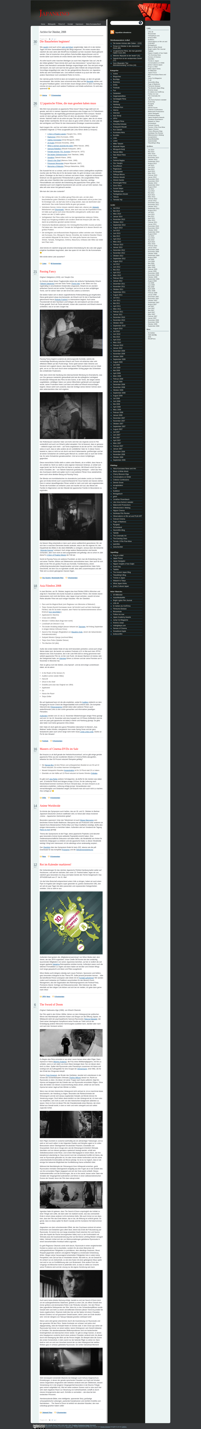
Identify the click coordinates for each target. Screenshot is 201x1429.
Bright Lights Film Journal (122, 600)
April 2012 (117, 273)
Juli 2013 (116, 231)
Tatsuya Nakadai (90, 1019)
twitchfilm (116, 544)
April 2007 (117, 440)
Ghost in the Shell (54, 160)
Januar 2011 (117, 315)
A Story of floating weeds (56, 134)
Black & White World (120, 471)
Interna (44, 95)
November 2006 (119, 454)
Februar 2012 (118, 278)
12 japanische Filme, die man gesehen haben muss (68, 103)
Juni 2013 (116, 233)
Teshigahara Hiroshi (120, 194)
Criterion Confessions (121, 480)
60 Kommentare (56, 263)
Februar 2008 (118, 412)
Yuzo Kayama (51, 1075)
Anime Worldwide (50, 805)
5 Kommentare (56, 95)
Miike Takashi (118, 144)
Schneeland (117, 527)
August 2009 (117, 362)
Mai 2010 (116, 337)
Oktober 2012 (118, 256)
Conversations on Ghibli (122, 477)
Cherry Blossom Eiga (121, 474)
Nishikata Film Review (121, 513)
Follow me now (118, 614)
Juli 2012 (116, 264)
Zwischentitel (118, 547)
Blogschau (117, 77)
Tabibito (116, 569)
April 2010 (117, 340)
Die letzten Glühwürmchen (57, 155)
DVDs (44, 798)
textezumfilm (117, 634)
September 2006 (119, 460)
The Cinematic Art (119, 536)
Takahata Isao (118, 191)
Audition (85, 702)
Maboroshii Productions (122, 505)
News (44, 856)
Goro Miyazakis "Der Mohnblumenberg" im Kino (123, 64)
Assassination (69, 770)
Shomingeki (59, 210)
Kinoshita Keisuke (119, 124)
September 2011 (119, 292)
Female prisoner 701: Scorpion (58, 152)
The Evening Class (120, 539)
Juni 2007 (116, 435)
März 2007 (117, 443)
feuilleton (116, 491)
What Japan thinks (120, 583)
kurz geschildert (55, 612)
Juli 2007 (116, 432)
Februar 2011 (118, 312)
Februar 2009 (118, 379)
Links (115, 138)
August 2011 (117, 295)
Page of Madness (119, 522)
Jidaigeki (95, 207)
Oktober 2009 (118, 356)
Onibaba (94, 773)
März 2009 (117, 376)
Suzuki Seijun (118, 188)
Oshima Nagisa (119, 160)
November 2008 (119, 387)
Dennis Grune (118, 483)
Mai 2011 (116, 303)
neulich (45, 47)
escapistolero (118, 485)
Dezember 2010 (119, 317)
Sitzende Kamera (46, 550)
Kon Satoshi (117, 130)
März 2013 (117, 242)
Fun (114, 91)
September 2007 (119, 426)
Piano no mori (45, 830)
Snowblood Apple (119, 631)
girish (115, 497)
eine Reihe (53, 779)
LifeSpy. (124, 1427)
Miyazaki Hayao (119, 146)
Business (116, 82)
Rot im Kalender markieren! (55, 864)
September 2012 (119, 259)
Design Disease (105, 1427)
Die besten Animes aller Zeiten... (125, 43)
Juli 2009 (116, 365)
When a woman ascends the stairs (60, 146)
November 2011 (119, 287)
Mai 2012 (116, 270)
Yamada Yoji (117, 200)
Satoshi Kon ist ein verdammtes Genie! (127, 58)
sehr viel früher (67, 47)
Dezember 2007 (119, 418)
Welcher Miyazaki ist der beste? (125, 56)
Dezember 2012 (119, 250)
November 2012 (119, 253)
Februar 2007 (118, 446)
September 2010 (119, 326)
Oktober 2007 (118, 424)
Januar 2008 (117, 415)
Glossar (116, 102)
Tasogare (82, 627)
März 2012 (117, 275)
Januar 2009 (117, 382)
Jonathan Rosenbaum (121, 499)
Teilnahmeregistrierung (84, 850)
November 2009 (119, 354)
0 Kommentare (72, 578)
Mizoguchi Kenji (119, 149)
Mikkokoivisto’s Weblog (121, 508)
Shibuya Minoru (119, 174)
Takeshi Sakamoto (47, 284)
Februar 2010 (118, 345)
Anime (115, 74)
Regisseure (117, 169)
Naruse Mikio (118, 152)
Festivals (45, 741)
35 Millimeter (118, 595)
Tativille (116, 533)
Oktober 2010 (118, 323)
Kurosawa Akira (119, 132)
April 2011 (117, 306)
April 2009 (117, 373)
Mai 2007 (116, 438)
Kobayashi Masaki (120, 127)
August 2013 (117, 228)
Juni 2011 (116, 301)
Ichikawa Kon (118, 107)
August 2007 (117, 429)
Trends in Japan (119, 578)
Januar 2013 (117, 247)
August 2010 (117, 329)
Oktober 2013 (118, 222)
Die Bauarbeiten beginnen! (55, 41)
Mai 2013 (116, 236)
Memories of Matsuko (55, 166)
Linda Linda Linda (87, 732)
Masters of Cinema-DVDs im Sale (59, 748)
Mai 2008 (116, 404)
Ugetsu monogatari (54, 140)
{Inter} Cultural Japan (121, 586)
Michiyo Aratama (60, 1062)
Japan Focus (118, 558)
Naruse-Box (49, 765)
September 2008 (119, 393)
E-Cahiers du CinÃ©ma (122, 606)
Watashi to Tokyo (119, 581)
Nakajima (56, 964)
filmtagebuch (118, 494)
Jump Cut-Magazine (120, 620)
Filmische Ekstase (120, 609)
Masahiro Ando (76, 632)
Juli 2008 (116, 398)
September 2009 (119, 359)
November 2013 (119, 219)
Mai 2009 (116, 370)
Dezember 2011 (119, 284)
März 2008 (117, 410)
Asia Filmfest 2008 (50, 585)
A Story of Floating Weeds (56, 555)
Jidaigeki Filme (47, 1412)
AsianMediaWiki (119, 598)
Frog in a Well (118, 555)
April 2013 (117, 239)
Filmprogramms (56, 707)
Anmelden (151, 333)
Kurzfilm (116, 135)
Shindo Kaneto (118, 180)
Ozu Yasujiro (46, 578)
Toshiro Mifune (75, 1078)
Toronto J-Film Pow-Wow (122, 541)
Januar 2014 (117, 217)
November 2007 (119, 421)
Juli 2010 (116, 331)
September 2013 (119, 225)
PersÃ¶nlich (117, 166)
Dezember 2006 (119, 452)
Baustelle (90, 81)
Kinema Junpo (118, 623)
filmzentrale (117, 612)
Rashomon (51, 137)
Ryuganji (116, 525)
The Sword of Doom (51, 1004)
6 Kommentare (57, 741)
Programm (66, 850)
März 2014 (117, 214)
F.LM (115, 488)
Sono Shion (117, 186)
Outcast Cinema (119, 519)
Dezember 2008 (119, 384)
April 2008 (117, 407)
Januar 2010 (117, 348)
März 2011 (117, 309)
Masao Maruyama (87, 820)
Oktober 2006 (118, 457)
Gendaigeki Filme (119, 99)
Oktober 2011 (118, 289)
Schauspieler (118, 172)
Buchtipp (116, 79)
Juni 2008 (116, 401)
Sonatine (50, 158)
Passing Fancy (48, 271)
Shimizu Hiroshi (119, 177)
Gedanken (117, 93)
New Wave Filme (119, 155)
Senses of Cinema (120, 628)
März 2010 (117, 343)
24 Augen (51, 143)
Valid (152, 335)
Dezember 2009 (119, 351)
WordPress (151, 339)
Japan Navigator (119, 561)
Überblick (46, 847)
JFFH (44, 996)
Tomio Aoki (76, 284)
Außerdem (44, 716)
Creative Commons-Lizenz (80, 1425)
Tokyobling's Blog (119, 575)
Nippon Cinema (119, 511)
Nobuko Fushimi (61, 300)
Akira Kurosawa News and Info (124, 469)
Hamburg (116, 104)
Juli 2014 (116, 208)
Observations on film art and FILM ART (127, 516)
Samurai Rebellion (54, 149)
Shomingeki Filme (58, 578)
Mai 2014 (116, 211)
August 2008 (117, 396)
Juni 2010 (116, 334)
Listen (44, 263)
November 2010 (119, 320)
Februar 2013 (118, 245)
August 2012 (117, 261)
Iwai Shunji (117, 116)
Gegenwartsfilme (119, 96)
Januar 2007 (117, 449)
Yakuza (116, 197)
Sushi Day (117, 567)
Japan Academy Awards (122, 617)
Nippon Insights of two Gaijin (123, 564)
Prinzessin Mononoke (55, 163)
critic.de (116, 603)
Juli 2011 (116, 298)
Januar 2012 (117, 281)
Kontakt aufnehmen (86, 978)
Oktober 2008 (118, 390)
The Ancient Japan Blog (122, 572)
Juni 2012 (116, 267)
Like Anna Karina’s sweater (123, 502)
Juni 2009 (116, 368)
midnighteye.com (119, 626)
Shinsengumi (82, 1069)
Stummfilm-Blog (119, 530)
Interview (62, 658)
